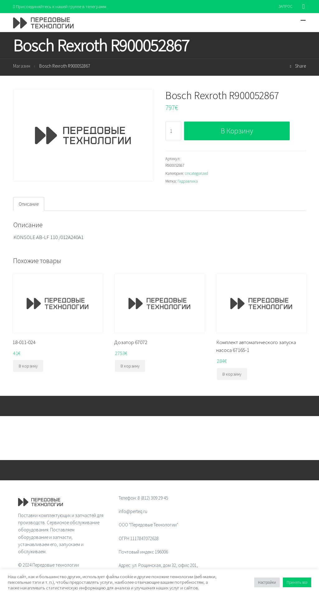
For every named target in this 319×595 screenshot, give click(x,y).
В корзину (237, 131)
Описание (29, 204)
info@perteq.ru (133, 512)
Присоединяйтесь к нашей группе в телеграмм (61, 6)
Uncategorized (196, 173)
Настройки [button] (267, 582)
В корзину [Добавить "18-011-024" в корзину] (28, 366)
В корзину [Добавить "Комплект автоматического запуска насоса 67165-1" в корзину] (231, 374)
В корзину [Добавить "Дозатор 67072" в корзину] (130, 366)
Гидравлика (188, 181)
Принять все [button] (297, 582)
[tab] (28, 204)
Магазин (21, 66)
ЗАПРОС (286, 6)
